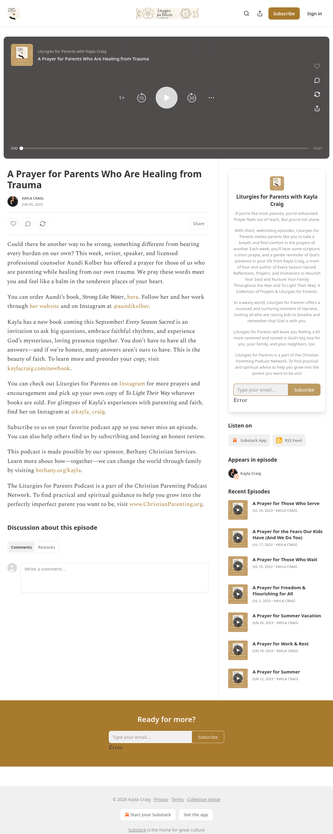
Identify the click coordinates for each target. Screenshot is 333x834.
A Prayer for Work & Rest (281, 644)
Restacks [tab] (46, 547)
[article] (277, 510)
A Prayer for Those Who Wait (285, 559)
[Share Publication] (260, 13)
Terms (178, 799)
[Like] (13, 224)
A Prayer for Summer (276, 672)
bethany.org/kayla (58, 470)
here (132, 297)
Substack (137, 830)
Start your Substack (147, 814)
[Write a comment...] (114, 578)
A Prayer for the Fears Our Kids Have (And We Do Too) (288, 534)
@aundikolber (131, 306)
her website (44, 306)
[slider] (165, 148)
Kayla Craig (33, 198)
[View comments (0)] (317, 80)
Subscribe (284, 13)
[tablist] (33, 547)
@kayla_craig (88, 411)
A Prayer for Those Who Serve (286, 503)
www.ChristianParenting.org (165, 504)
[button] (121, 97)
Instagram (132, 383)
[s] (238, 510)
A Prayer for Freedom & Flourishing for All (279, 590)
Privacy (161, 799)
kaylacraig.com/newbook (38, 368)
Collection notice (203, 799)
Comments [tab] (21, 547)
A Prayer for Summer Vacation (287, 615)
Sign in (314, 13)
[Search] (246, 13)
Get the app (196, 815)
